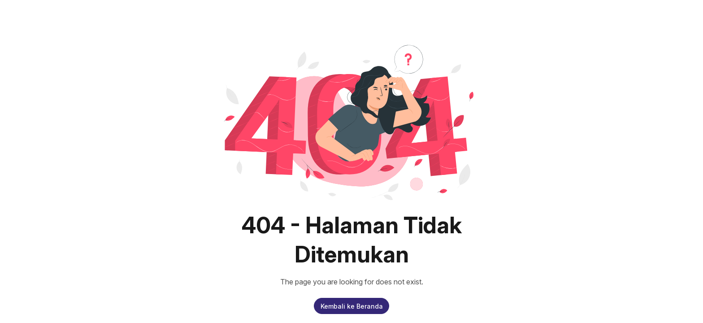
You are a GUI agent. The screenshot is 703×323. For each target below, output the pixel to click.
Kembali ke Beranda (352, 306)
